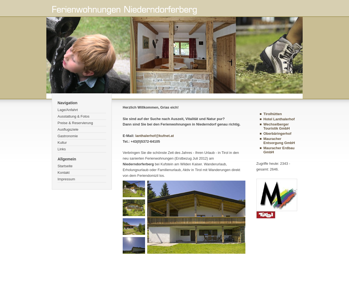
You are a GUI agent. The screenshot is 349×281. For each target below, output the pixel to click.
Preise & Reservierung (75, 123)
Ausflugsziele (68, 129)
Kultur (62, 142)
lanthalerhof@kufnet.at (154, 136)
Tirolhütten (272, 114)
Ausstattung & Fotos (73, 116)
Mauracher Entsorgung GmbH (279, 141)
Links (62, 149)
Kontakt (64, 173)
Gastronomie (68, 136)
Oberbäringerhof (277, 133)
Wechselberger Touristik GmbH (276, 126)
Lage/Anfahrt (68, 110)
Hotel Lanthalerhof (279, 119)
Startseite (65, 166)
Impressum (66, 179)
